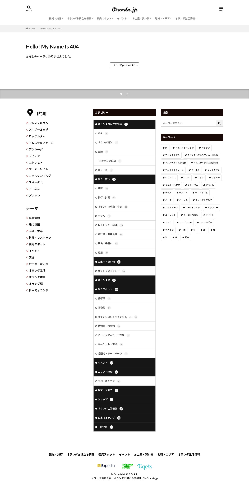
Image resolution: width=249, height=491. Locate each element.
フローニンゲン (109, 381)
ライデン (34, 156)
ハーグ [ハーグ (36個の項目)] (168, 200)
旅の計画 (34, 224)
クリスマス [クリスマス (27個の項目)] (170, 177)
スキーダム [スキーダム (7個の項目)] (193, 185)
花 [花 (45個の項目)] (176, 237)
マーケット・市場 (110, 344)
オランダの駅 (111, 161)
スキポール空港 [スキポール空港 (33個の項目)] (172, 185)
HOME (32, 28)
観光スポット (104, 18)
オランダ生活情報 (185, 18)
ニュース (105, 170)
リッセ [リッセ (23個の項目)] (168, 222)
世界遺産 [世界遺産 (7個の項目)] (169, 230)
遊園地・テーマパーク (113, 353)
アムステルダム (38, 123)
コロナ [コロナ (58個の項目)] (186, 177)
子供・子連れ (108, 243)
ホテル (104, 216)
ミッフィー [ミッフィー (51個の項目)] (213, 207)
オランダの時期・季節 (113, 207)
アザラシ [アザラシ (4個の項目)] (205, 147)
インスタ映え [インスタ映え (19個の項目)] (213, 170)
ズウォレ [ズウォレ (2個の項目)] (210, 185)
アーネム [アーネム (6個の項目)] (195, 170)
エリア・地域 (108, 372)
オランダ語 (36, 283)
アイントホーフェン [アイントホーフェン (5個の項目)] (184, 147)
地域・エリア (162, 18)
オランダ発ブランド (111, 271)
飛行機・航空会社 (110, 234)
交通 (31, 257)
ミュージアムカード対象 (114, 335)
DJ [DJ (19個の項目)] (166, 147)
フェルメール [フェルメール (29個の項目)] (171, 207)
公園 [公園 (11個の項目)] (183, 230)
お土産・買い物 (140, 18)
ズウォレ (34, 195)
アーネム (34, 188)
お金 (103, 133)
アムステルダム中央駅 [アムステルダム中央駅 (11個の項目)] (175, 162)
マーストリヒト (38, 169)
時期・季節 (36, 231)
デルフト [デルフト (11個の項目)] (183, 192)
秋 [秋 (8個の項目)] (166, 237)
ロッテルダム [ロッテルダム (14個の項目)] (206, 222)
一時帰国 (105, 427)
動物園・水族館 (109, 326)
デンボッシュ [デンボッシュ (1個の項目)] (201, 192)
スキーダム (36, 182)
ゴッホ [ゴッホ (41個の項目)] (200, 177)
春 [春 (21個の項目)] (214, 230)
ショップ (105, 399)
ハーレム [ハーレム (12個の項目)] (183, 200)
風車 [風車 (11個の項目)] (187, 237)
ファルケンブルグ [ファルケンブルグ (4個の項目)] (203, 200)
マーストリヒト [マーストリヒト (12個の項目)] (193, 207)
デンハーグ (36, 149)
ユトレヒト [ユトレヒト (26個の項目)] (170, 215)
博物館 (104, 308)
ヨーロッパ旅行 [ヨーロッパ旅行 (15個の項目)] (190, 215)
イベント (122, 18)
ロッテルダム (37, 136)
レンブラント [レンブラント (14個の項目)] (185, 222)
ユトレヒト (36, 162)
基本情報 (34, 218)
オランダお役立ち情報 (79, 18)
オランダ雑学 (37, 277)
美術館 (104, 298)
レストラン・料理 (110, 225)
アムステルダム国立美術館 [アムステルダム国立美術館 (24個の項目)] (206, 162)
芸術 (103, 188)
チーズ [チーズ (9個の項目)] (168, 192)
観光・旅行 (55, 18)
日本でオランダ (38, 290)
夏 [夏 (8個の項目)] (204, 230)
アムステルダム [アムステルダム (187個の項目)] (172, 155)
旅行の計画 (107, 197)
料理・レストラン (40, 237)
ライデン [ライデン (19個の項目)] (210, 215)
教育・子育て (108, 390)
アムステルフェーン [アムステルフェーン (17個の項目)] (174, 170)
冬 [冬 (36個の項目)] (194, 230)
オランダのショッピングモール (117, 317)
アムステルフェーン (41, 142)
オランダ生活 (37, 270)
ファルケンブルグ (40, 175)
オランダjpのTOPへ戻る (124, 65)
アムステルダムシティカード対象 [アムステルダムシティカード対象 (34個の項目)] (202, 155)
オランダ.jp (132, 474)
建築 (103, 253)
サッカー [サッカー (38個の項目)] (215, 177)
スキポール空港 (38, 129)
